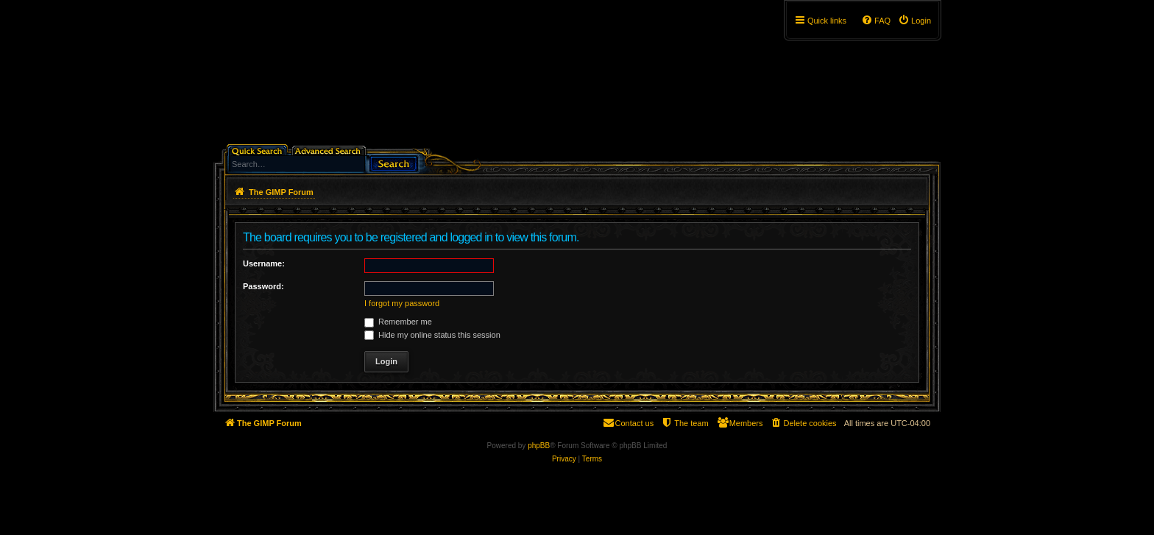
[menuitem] (914, 20)
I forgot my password (401, 303)
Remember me (398, 321)
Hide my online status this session (432, 334)
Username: (264, 263)
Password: (263, 286)
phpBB (539, 446)
